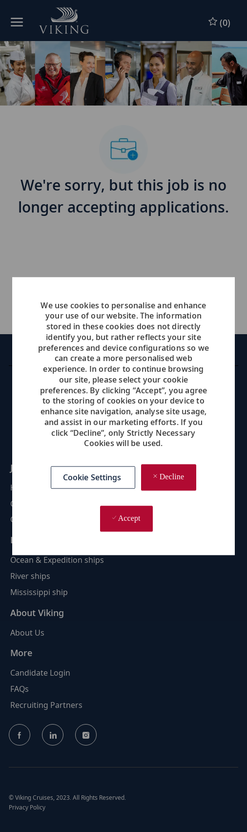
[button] (93, 477)
